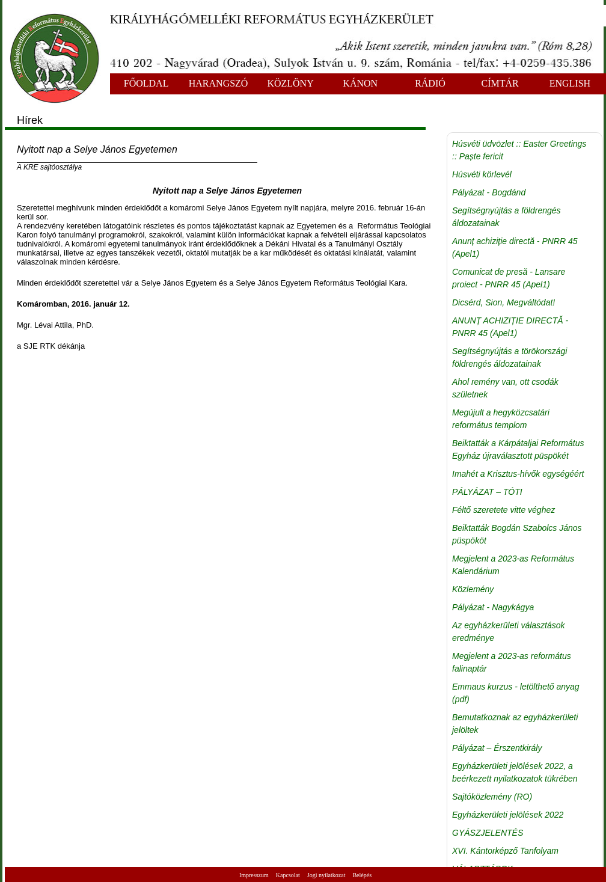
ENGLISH (569, 83)
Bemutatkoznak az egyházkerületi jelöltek (515, 723)
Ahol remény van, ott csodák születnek (505, 388)
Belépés (362, 875)
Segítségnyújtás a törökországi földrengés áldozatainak (509, 357)
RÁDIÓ (430, 83)
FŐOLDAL (146, 83)
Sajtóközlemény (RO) (492, 796)
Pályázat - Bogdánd (488, 192)
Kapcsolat (288, 875)
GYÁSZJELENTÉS (487, 833)
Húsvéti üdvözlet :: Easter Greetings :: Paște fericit (519, 150)
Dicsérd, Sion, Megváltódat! (503, 302)
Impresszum (254, 875)
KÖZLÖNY (290, 83)
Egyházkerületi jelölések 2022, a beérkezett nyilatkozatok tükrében (515, 772)
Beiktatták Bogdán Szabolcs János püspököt (517, 534)
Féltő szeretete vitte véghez (503, 510)
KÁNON (360, 83)
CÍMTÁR (500, 83)
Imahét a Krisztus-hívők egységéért (518, 474)
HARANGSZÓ (218, 83)
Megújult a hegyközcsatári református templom (500, 419)
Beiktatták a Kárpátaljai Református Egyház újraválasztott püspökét (518, 449)
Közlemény (473, 589)
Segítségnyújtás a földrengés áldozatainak (506, 217)
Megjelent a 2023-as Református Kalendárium (513, 565)
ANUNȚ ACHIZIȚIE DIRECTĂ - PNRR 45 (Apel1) (510, 327)
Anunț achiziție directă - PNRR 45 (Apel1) (515, 247)
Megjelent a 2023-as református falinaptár (511, 662)
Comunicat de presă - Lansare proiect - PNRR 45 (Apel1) (508, 278)
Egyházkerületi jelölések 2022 (507, 814)
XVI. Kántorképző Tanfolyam (505, 851)
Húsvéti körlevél (482, 174)
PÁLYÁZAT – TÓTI (487, 492)
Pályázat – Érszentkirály (497, 748)
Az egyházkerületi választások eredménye (508, 631)
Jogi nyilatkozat (326, 875)
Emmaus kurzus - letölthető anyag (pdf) (516, 693)
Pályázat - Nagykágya (493, 607)
